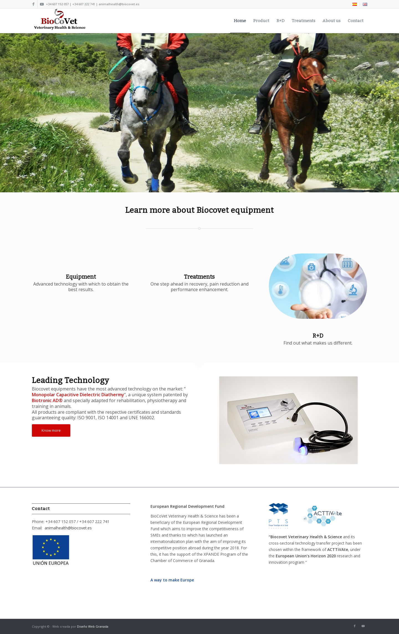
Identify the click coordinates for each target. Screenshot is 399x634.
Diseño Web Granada (92, 626)
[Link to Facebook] (33, 4)
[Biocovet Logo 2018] (61, 21)
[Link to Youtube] (42, 4)
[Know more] (51, 430)
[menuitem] (355, 4)
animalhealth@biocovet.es (68, 528)
